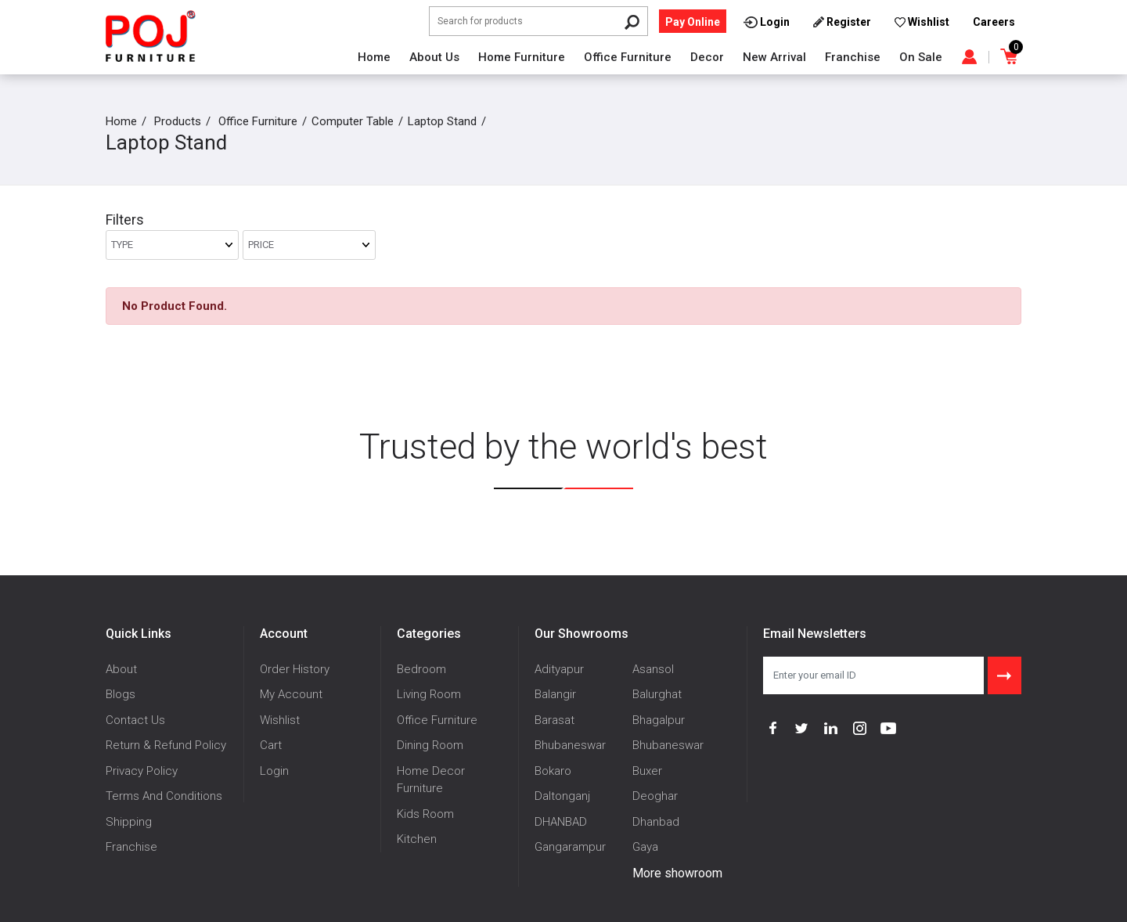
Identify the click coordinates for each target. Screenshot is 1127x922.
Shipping (129, 822)
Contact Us (135, 720)
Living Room (429, 694)
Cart (271, 745)
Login (274, 771)
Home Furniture (521, 57)
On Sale (920, 57)
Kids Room (425, 814)
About (121, 669)
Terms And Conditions (164, 796)
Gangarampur (570, 847)
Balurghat (657, 694)
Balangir (555, 694)
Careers (994, 22)
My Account (291, 694)
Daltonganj (562, 796)
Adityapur (559, 669)
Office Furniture (628, 57)
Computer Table (352, 121)
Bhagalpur (658, 720)
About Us (434, 57)
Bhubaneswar (570, 745)
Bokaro (553, 771)
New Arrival (774, 57)
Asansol (653, 669)
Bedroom (421, 669)
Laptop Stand (442, 121)
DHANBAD (561, 822)
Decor (707, 57)
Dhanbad (655, 822)
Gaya (645, 847)
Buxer (647, 771)
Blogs (120, 694)
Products (177, 121)
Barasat (554, 720)
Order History (294, 669)
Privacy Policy (142, 771)
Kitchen (417, 839)
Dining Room (430, 745)
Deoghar (655, 796)
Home (374, 57)
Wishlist (280, 720)
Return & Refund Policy (166, 745)
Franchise (852, 57)
